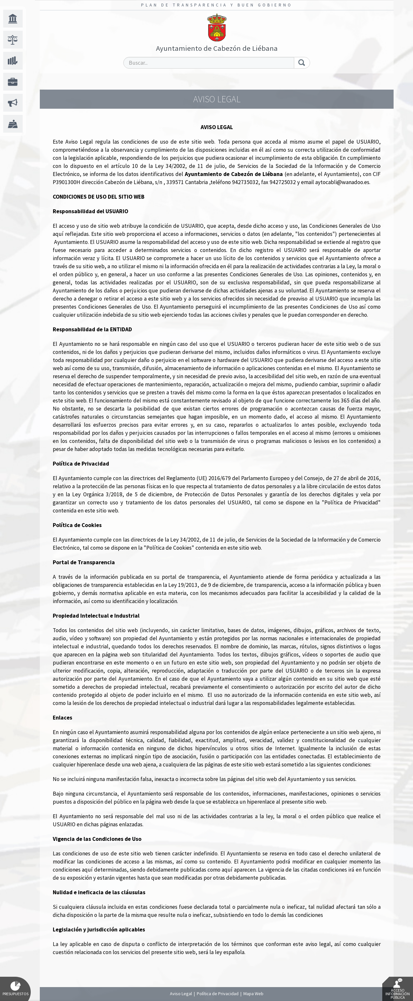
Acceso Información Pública (397, 989)
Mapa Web (253, 993)
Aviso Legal (181, 993)
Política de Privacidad (218, 993)
